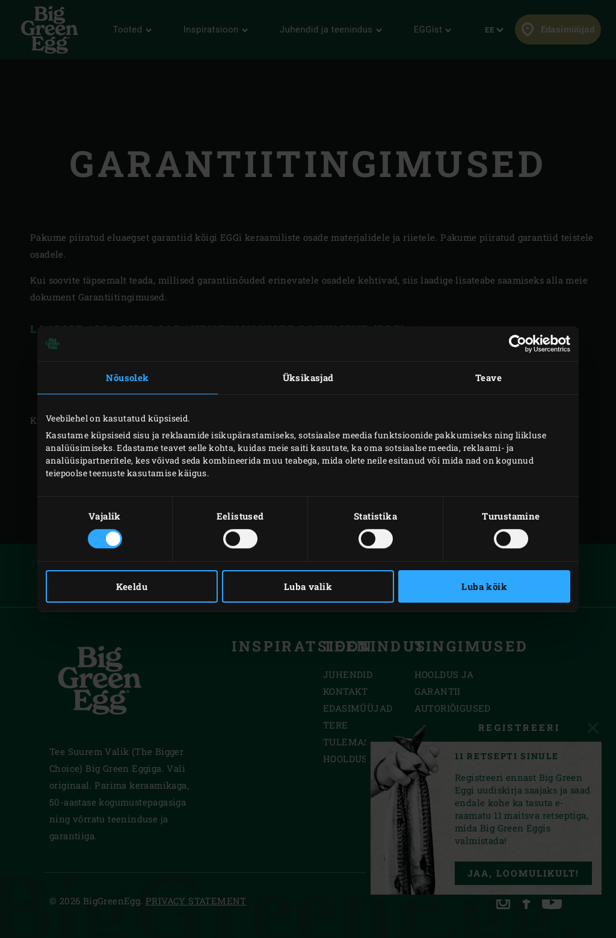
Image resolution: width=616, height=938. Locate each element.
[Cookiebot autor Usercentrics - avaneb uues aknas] (517, 344)
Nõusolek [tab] (127, 377)
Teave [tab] (488, 377)
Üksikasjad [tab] (308, 377)
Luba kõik (484, 586)
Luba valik (308, 586)
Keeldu (131, 586)
